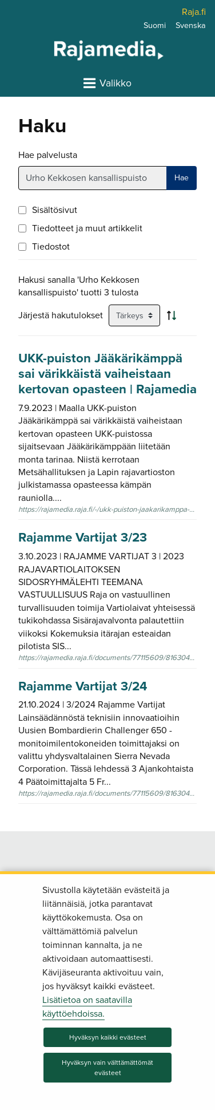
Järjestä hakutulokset (60, 315)
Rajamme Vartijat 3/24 (82, 686)
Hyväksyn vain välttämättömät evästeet (107, 1067)
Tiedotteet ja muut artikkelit (87, 228)
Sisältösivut (54, 210)
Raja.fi (194, 12)
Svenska (191, 25)
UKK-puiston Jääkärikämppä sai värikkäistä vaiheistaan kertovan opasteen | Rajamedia (107, 373)
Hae (181, 178)
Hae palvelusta (47, 155)
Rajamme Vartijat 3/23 (82, 537)
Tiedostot (51, 246)
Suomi (155, 25)
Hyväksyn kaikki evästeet (107, 1037)
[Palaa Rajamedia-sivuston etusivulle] (78, 50)
